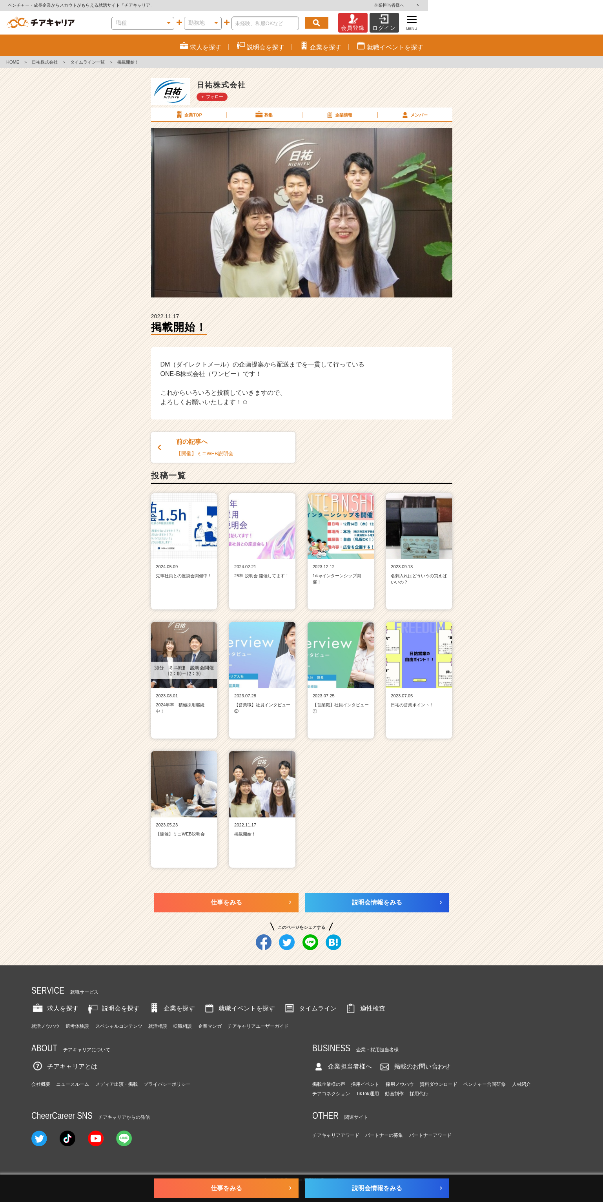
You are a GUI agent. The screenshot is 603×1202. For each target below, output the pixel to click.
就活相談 (157, 1026)
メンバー (414, 114)
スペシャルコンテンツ (118, 1026)
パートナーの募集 (384, 1135)
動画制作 (394, 1093)
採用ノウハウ (400, 1084)
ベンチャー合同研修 (484, 1084)
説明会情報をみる (377, 902)
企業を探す (171, 1008)
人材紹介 (521, 1084)
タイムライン (310, 1008)
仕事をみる (226, 902)
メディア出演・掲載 (116, 1084)
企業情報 (339, 114)
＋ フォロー (211, 96)
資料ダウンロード (438, 1084)
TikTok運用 (367, 1093)
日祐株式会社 (45, 62)
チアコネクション (331, 1093)
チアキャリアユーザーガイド (258, 1026)
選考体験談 (77, 1026)
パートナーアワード (430, 1135)
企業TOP (188, 114)
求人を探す (54, 1008)
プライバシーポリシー (167, 1084)
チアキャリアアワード (335, 1135)
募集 (263, 114)
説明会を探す (113, 1008)
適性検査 (364, 1008)
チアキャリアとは (64, 1066)
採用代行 (419, 1093)
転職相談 (182, 1026)
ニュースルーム (72, 1084)
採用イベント (365, 1084)
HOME (12, 62)
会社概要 (40, 1084)
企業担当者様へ (571, 5)
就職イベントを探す (239, 1008)
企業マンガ (210, 1026)
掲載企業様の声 (328, 1084)
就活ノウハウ (45, 1026)
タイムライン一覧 (87, 62)
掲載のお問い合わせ (414, 1066)
